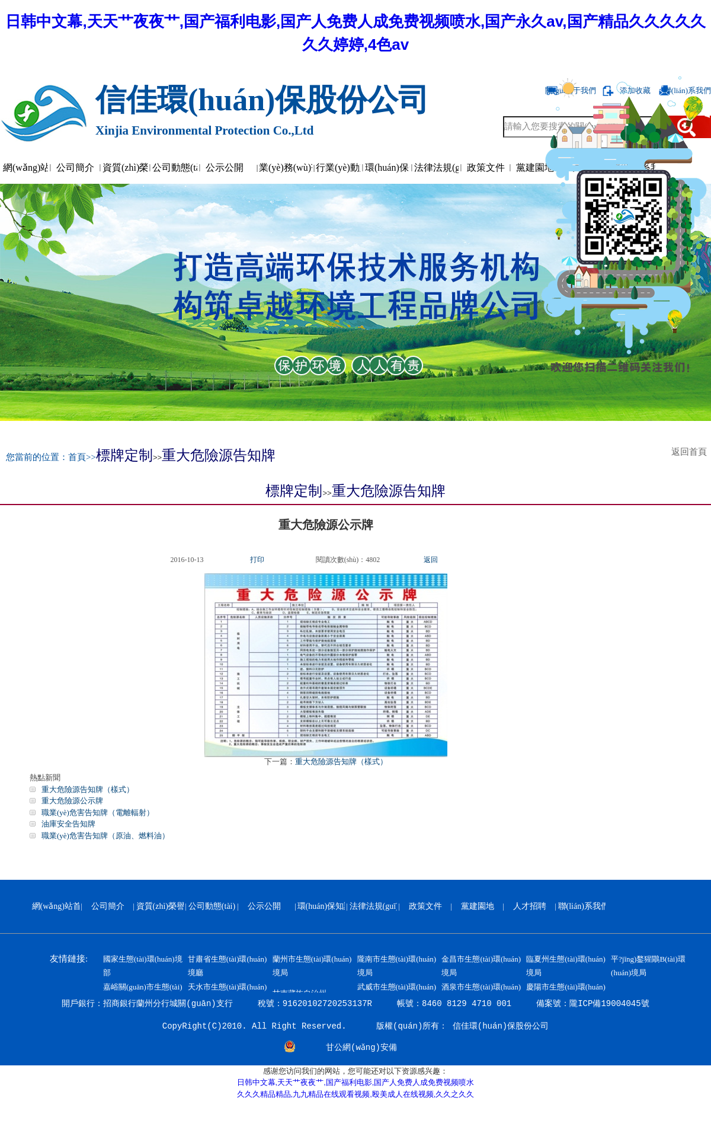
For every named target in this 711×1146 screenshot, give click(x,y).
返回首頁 (691, 452)
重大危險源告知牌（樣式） (341, 761)
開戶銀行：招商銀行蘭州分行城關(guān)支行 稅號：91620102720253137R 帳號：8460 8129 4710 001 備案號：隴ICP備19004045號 (355, 1003)
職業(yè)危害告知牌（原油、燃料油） (105, 835)
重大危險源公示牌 (72, 800)
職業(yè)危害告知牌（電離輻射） (97, 812)
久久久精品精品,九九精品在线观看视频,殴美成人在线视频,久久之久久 (356, 1094)
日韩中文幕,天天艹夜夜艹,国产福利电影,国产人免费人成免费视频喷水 (356, 1082)
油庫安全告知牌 (68, 823)
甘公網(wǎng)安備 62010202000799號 (361, 1049)
